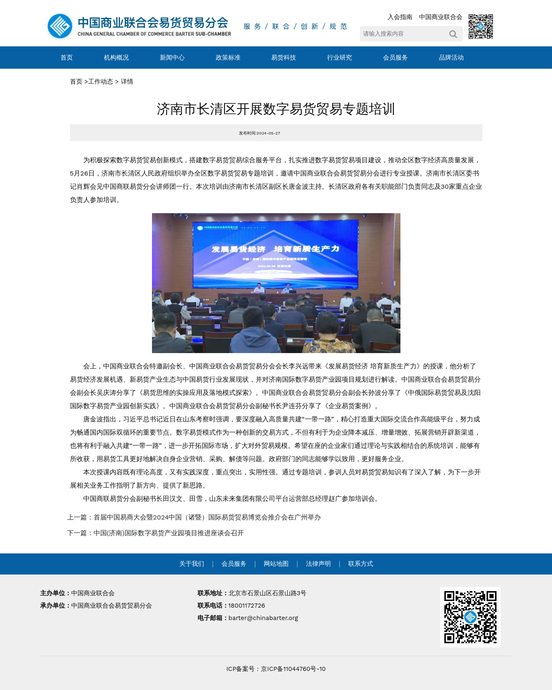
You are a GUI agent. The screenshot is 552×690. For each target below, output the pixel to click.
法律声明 (318, 563)
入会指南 (400, 17)
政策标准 (228, 57)
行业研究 (339, 57)
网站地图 (276, 563)
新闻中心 (172, 57)
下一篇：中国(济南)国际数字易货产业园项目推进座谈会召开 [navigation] (155, 533)
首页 (66, 57)
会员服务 (395, 57)
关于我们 (191, 563)
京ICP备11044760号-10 (293, 669)
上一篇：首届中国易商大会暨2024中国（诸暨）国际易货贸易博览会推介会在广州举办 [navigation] (194, 517)
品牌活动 (451, 57)
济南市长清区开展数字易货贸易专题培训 (276, 109)
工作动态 (100, 81)
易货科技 (283, 57)
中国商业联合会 (441, 17)
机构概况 (116, 57)
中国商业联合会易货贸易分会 (111, 605)
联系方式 (360, 563)
